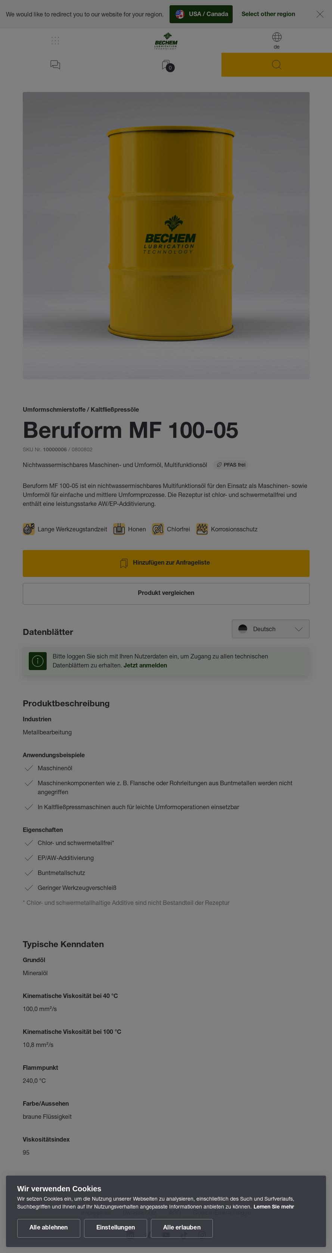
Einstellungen (115, 1228)
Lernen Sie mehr (274, 1207)
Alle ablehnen (49, 1228)
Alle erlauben (182, 1228)
